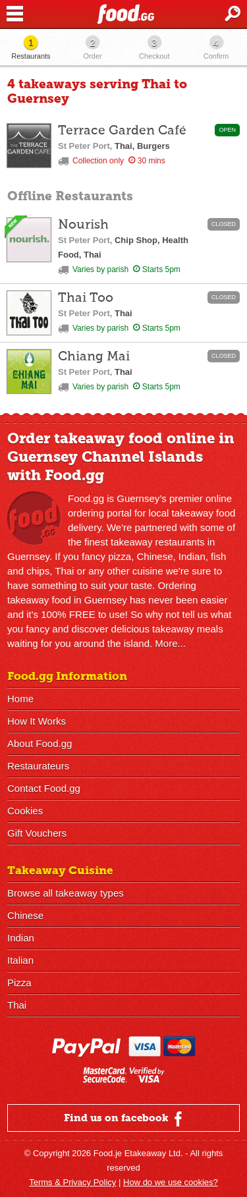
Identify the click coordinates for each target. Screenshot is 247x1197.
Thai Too (85, 298)
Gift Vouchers (37, 833)
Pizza (19, 982)
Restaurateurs (38, 765)
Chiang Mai (94, 356)
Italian (20, 960)
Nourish (83, 225)
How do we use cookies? (170, 1182)
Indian (20, 937)
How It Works (36, 721)
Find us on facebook (125, 1118)
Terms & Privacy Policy (72, 1182)
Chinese (25, 915)
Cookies (25, 810)
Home (20, 698)
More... (170, 643)
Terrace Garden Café (122, 131)
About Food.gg (39, 743)
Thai (16, 1005)
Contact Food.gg (43, 788)
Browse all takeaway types (65, 893)
